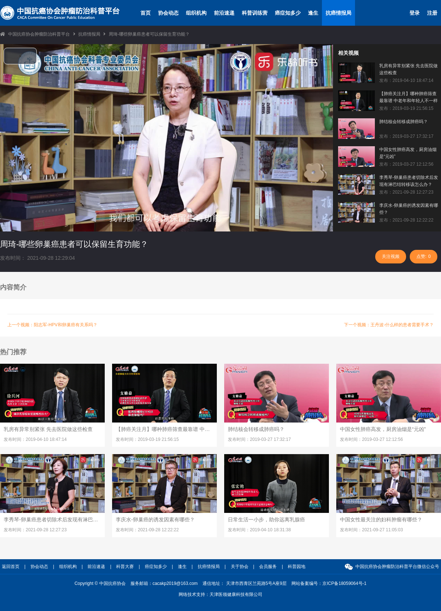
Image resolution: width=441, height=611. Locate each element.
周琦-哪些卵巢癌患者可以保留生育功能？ (149, 34)
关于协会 (239, 566)
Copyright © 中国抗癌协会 (100, 583)
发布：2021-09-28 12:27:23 (406, 192)
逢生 (313, 13)
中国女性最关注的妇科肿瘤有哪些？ (381, 519)
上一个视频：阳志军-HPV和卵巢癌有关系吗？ (52, 324)
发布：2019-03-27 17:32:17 (406, 136)
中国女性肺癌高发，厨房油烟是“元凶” (408, 153)
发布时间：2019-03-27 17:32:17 (259, 439)
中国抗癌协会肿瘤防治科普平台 (39, 34)
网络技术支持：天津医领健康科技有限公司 (220, 594)
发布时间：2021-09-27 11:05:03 (371, 529)
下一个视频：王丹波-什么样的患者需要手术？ (389, 324)
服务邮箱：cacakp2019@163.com (164, 583)
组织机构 (196, 13)
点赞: (423, 256)
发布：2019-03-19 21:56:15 (406, 108)
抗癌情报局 (338, 13)
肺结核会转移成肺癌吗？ (403, 121)
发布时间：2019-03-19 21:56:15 (147, 439)
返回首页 (10, 566)
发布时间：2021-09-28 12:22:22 (147, 529)
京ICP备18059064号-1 (344, 583)
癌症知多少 (288, 13)
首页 (145, 13)
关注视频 (390, 256)
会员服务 (268, 566)
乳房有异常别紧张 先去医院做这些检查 (408, 69)
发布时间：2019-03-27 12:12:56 (371, 439)
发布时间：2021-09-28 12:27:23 (35, 529)
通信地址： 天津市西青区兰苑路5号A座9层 (244, 583)
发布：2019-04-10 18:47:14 (406, 80)
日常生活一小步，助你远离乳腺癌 (266, 519)
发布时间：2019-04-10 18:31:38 (259, 529)
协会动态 (168, 13)
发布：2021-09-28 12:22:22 (406, 220)
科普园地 (296, 566)
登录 (414, 13)
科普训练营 (255, 13)
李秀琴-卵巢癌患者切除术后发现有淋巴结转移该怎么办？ (408, 181)
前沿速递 (224, 13)
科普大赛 (125, 566)
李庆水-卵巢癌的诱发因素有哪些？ (408, 209)
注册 (432, 13)
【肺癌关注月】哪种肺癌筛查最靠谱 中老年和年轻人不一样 (408, 97)
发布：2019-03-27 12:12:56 (406, 164)
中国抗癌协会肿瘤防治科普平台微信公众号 (397, 566)
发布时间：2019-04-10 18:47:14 (35, 439)
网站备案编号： (328, 583)
